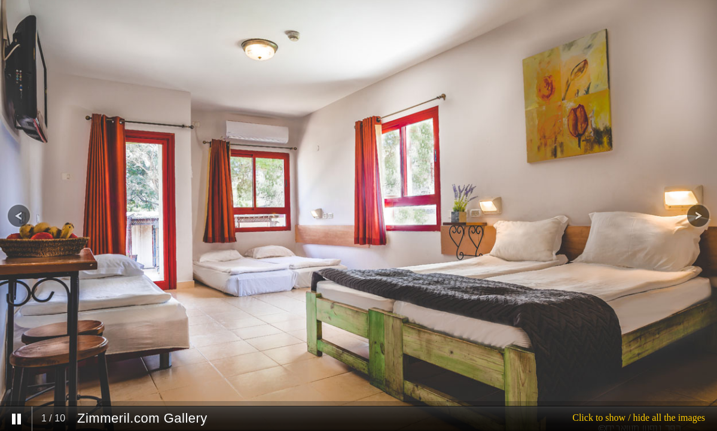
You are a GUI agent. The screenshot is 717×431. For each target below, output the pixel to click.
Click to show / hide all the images (638, 417)
